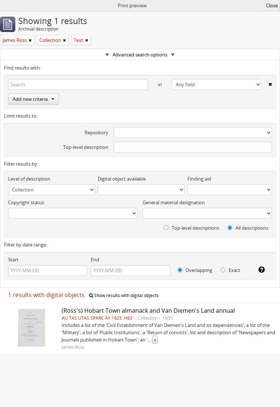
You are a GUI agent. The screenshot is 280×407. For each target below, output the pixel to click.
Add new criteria (33, 99)
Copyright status (26, 202)
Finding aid (199, 178)
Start (13, 259)
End (95, 259)
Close (272, 5)
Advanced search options (140, 54)
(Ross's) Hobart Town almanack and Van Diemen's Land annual (148, 311)
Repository (96, 132)
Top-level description (85, 147)
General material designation (174, 202)
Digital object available (122, 178)
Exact (230, 270)
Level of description (29, 178)
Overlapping (195, 270)
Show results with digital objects (124, 295)
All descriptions (248, 228)
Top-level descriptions (191, 228)
